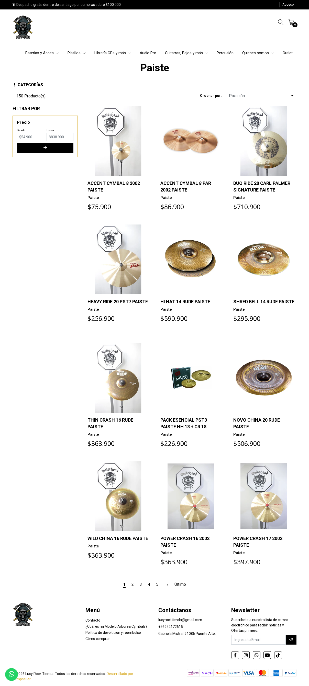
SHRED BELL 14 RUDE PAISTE (263, 301)
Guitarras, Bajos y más (186, 53)
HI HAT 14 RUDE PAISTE (185, 301)
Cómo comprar (97, 639)
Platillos (77, 53)
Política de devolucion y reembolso (113, 633)
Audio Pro (148, 53)
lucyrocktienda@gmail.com (180, 620)
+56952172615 (170, 627)
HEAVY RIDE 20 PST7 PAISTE (117, 301)
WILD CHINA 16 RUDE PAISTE (117, 538)
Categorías (28, 84)
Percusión (225, 53)
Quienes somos (258, 53)
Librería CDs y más (112, 53)
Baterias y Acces (42, 53)
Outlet (288, 53)
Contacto (92, 620)
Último (180, 584)
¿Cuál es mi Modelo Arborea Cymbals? (116, 626)
